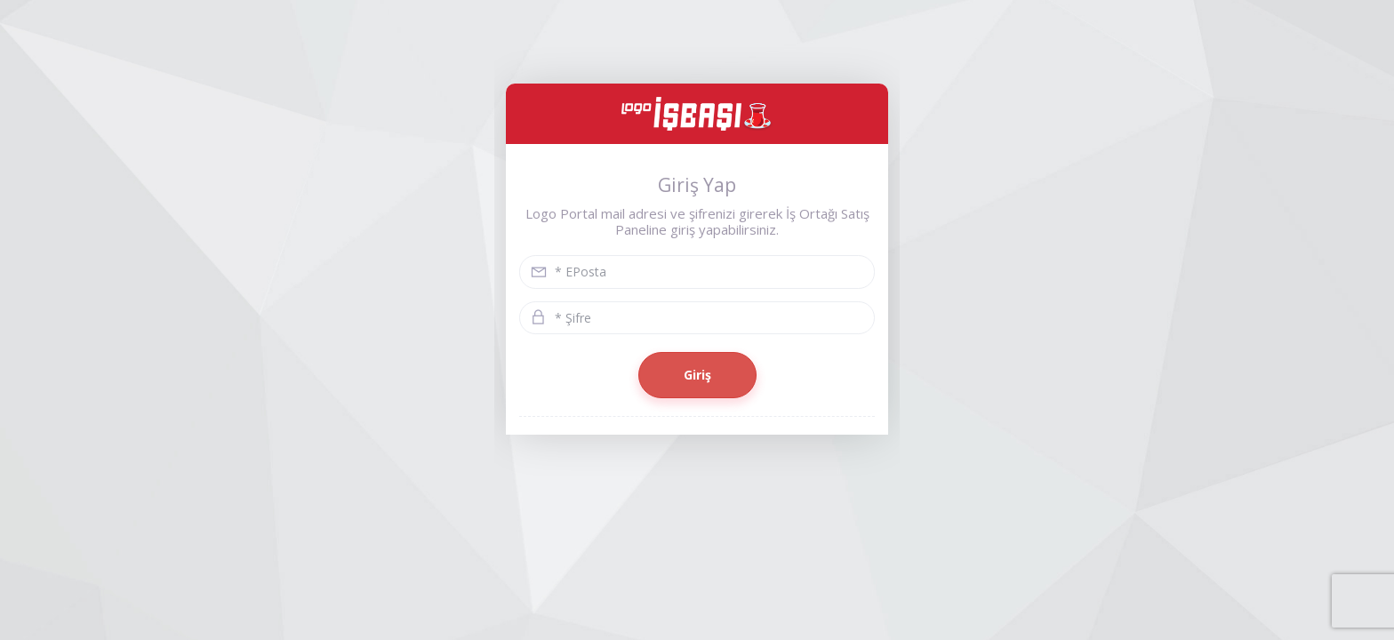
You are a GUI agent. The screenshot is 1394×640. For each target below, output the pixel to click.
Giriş (697, 374)
